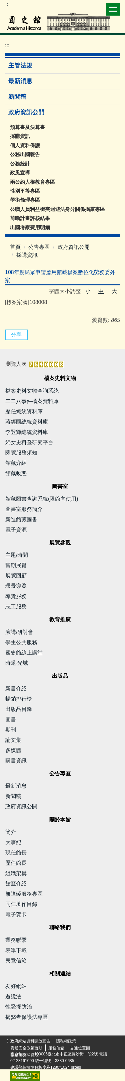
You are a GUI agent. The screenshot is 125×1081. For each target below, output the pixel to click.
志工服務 (16, 606)
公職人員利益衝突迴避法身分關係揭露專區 (57, 209)
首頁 (15, 247)
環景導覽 (16, 586)
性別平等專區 (25, 191)
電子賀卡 (16, 914)
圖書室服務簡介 (24, 509)
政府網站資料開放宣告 (30, 1041)
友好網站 (16, 986)
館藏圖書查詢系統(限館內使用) (41, 499)
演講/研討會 (19, 632)
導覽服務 (16, 596)
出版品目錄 (18, 709)
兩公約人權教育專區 (32, 182)
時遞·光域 (16, 663)
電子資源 (16, 530)
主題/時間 (16, 555)
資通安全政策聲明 (27, 1048)
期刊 (10, 730)
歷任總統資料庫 (24, 411)
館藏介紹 (16, 463)
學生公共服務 (21, 642)
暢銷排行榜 (18, 699)
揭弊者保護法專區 (26, 1017)
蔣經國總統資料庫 (26, 422)
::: (7, 4)
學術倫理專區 (25, 200)
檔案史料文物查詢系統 (32, 391)
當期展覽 (16, 565)
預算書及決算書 (27, 127)
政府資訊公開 (74, 247)
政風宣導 (20, 172)
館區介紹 (16, 883)
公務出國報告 (25, 154)
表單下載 (16, 950)
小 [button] (88, 291)
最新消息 (20, 81)
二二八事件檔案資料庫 (32, 401)
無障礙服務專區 (24, 894)
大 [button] (114, 291)
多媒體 (13, 750)
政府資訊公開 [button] (27, 112)
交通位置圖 (80, 1048)
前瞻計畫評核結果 (30, 218)
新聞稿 (17, 96)
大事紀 (13, 842)
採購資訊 (20, 136)
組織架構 (16, 873)
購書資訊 (16, 760)
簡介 (10, 832)
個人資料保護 (25, 145)
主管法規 (20, 65)
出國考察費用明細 (30, 227)
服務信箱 (56, 1048)
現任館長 (16, 852)
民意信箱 (16, 960)
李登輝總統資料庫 (26, 432)
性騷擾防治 (18, 1007)
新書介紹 (16, 688)
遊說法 (13, 996)
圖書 (10, 719)
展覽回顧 (16, 575)
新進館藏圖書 (21, 519)
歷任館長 (16, 863)
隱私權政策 (66, 1041)
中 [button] (101, 291)
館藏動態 (16, 473)
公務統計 (20, 163)
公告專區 (39, 247)
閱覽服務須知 (21, 452)
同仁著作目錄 (21, 904)
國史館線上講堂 (24, 652)
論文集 (13, 740)
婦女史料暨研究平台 (29, 442)
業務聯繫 (16, 940)
